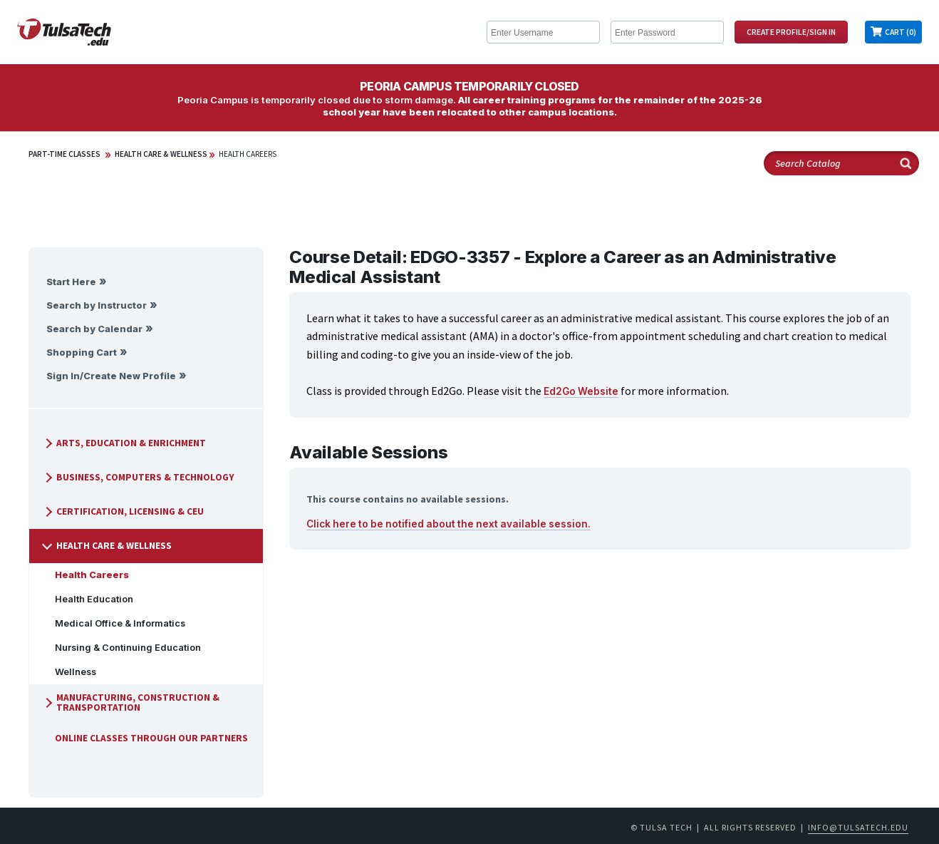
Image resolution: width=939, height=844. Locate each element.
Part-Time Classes (64, 154)
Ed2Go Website (581, 391)
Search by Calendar (94, 329)
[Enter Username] (543, 32)
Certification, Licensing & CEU (123, 511)
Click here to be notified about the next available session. (448, 524)
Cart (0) (900, 32)
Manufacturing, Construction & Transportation (130, 702)
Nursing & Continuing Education (122, 647)
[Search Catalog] (841, 163)
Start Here (71, 282)
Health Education (88, 599)
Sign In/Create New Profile (111, 376)
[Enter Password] (667, 32)
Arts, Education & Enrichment (124, 443)
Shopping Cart (81, 352)
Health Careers (247, 154)
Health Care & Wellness (161, 154)
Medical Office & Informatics (114, 623)
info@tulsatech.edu (858, 827)
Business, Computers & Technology (138, 477)
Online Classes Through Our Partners (145, 738)
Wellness (69, 672)
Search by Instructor (96, 305)
